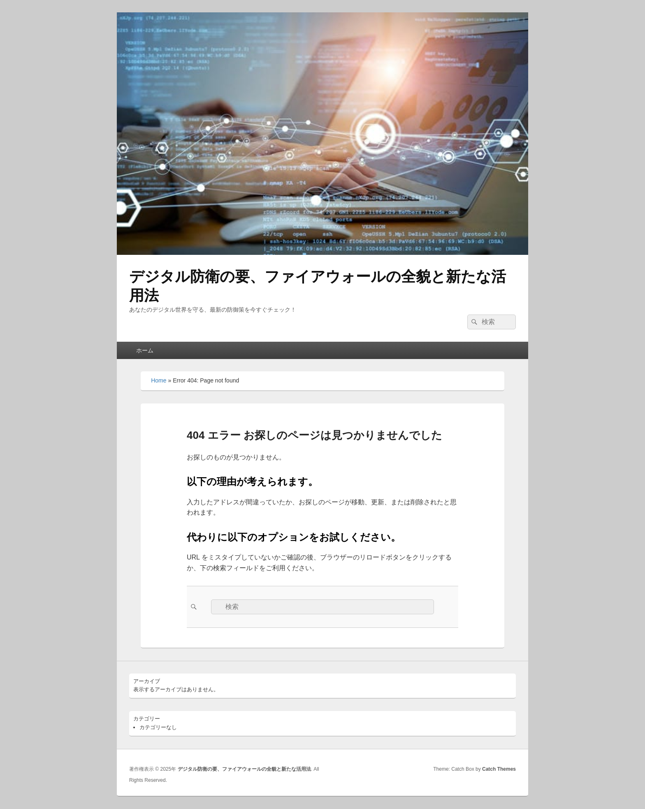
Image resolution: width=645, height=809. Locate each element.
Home (158, 380)
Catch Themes (499, 769)
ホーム (144, 350)
